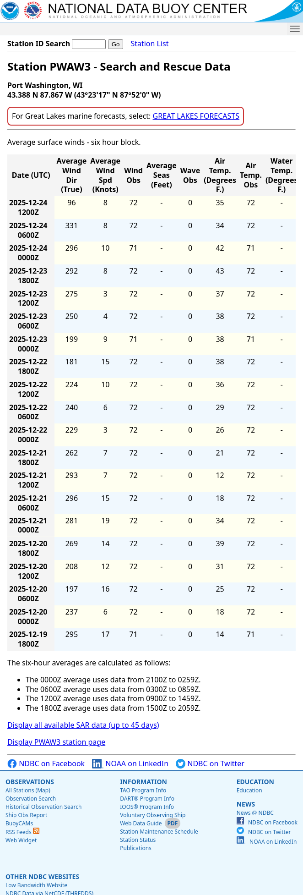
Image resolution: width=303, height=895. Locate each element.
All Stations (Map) (27, 790)
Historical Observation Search (43, 807)
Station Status (138, 840)
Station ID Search (38, 43)
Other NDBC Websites (42, 876)
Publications (136, 848)
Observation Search (30, 798)
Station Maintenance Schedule (159, 831)
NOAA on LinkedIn (130, 764)
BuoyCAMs (19, 823)
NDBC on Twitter (210, 764)
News (246, 804)
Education (255, 781)
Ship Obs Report (26, 815)
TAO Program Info (143, 790)
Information (143, 781)
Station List (149, 44)
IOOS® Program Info (147, 807)
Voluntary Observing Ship (152, 815)
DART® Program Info (147, 798)
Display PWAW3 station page (56, 742)
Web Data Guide (141, 823)
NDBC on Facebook (46, 764)
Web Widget (21, 840)
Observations (29, 781)
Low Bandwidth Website (36, 885)
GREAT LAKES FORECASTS (196, 116)
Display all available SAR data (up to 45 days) (83, 725)
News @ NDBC (255, 813)
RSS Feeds (22, 832)
